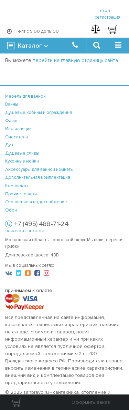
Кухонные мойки (22, 161)
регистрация (107, 17)
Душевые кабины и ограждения (38, 112)
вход (105, 10)
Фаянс (12, 121)
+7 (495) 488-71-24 (41, 224)
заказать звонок (24, 231)
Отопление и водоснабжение (36, 202)
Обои (11, 210)
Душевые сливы (22, 153)
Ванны (11, 104)
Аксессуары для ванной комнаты (39, 169)
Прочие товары (21, 194)
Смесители (16, 137)
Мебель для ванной (25, 96)
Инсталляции (18, 128)
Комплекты (16, 185)
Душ (9, 145)
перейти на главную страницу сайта (75, 60)
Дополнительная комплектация (37, 177)
